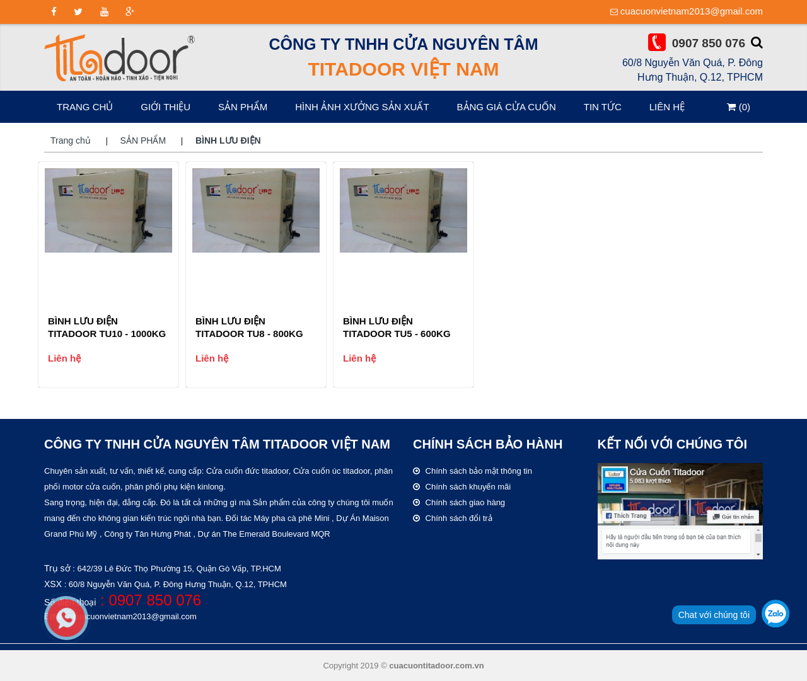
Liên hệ (667, 106)
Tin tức (603, 106)
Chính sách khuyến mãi (462, 486)
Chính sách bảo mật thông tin (472, 471)
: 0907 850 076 (148, 600)
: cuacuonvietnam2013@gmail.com (131, 616)
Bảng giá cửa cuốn (506, 106)
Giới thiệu (165, 106)
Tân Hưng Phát (162, 534)
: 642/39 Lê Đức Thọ (176, 568)
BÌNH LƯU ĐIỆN (228, 140)
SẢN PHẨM (242, 106)
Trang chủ (85, 106)
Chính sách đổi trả (452, 518)
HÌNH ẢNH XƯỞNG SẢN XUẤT (362, 106)
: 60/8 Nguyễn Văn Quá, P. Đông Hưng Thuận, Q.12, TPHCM (174, 584)
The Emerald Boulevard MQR (276, 534)
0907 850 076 (708, 43)
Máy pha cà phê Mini (292, 518)
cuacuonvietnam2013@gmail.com (691, 11)
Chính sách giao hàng (459, 502)
